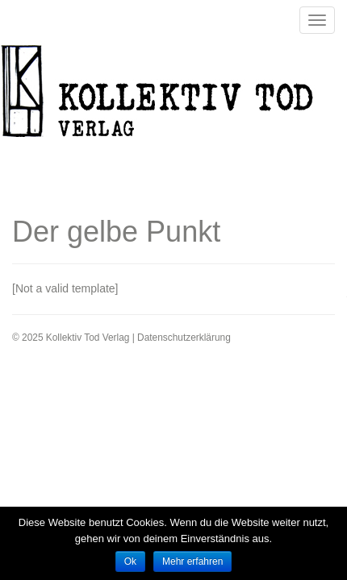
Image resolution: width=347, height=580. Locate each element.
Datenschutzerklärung (184, 337)
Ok (130, 561)
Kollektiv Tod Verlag (169, 95)
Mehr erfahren (192, 561)
